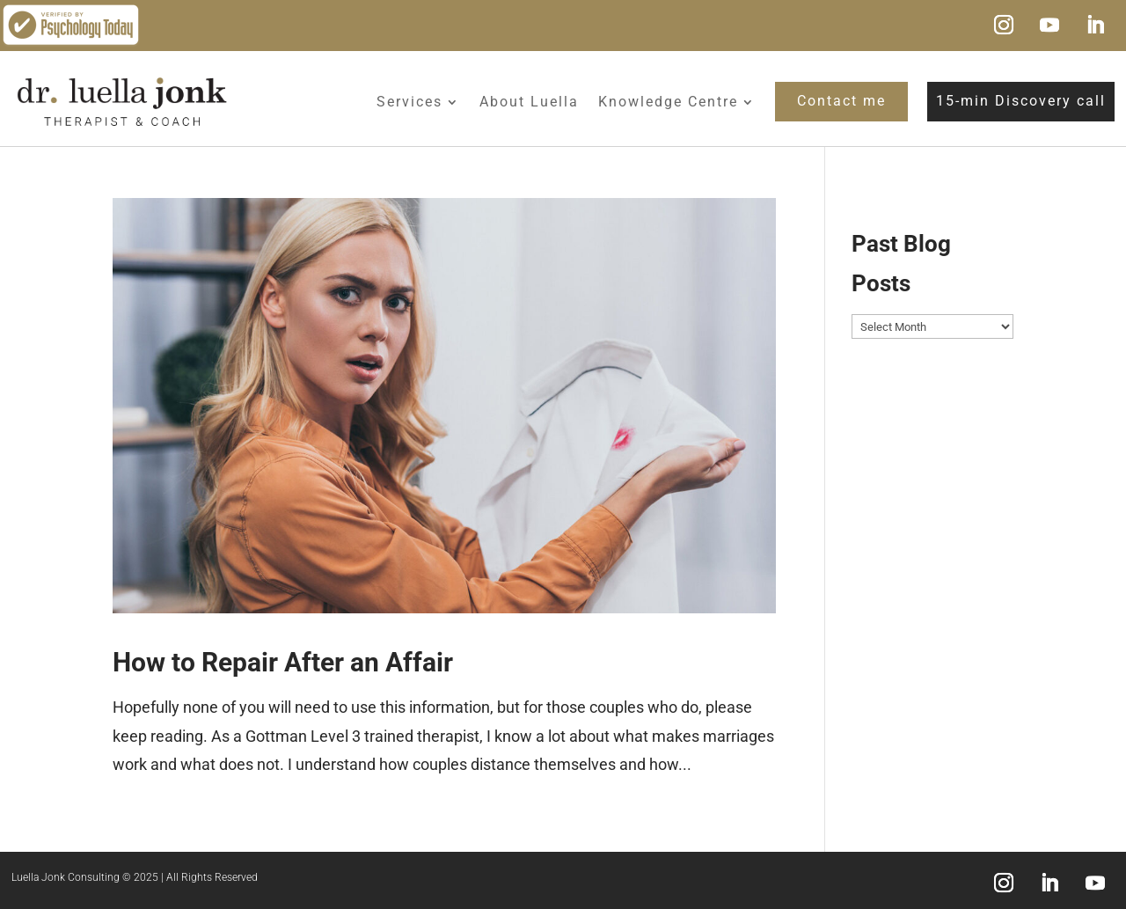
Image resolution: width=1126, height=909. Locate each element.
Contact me (841, 100)
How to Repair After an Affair (283, 662)
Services (409, 101)
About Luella (529, 101)
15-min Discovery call (1021, 100)
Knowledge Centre (668, 101)
